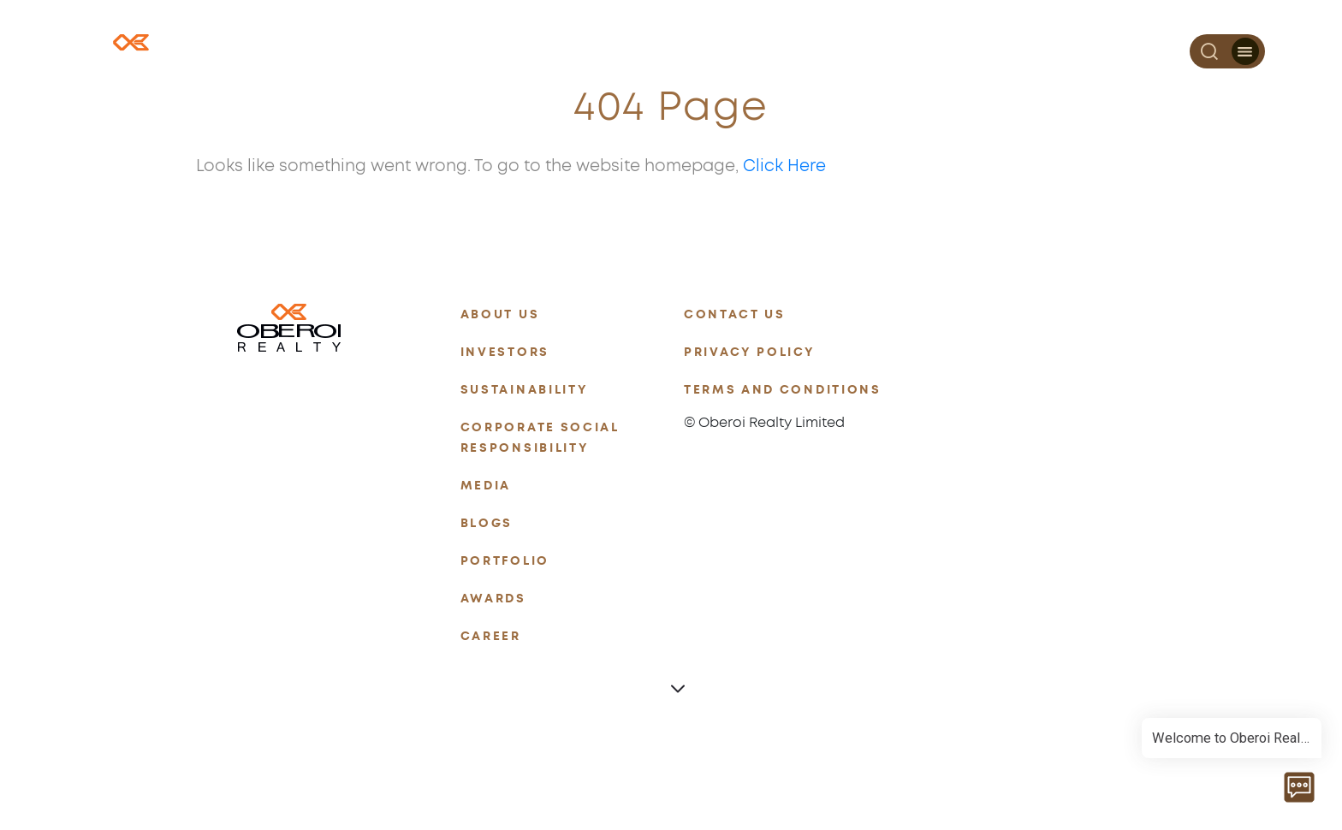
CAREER (490, 636)
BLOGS (486, 523)
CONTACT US (735, 314)
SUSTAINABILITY (524, 390)
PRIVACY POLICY (750, 352)
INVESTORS (504, 352)
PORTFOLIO (504, 561)
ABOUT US (499, 314)
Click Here (784, 166)
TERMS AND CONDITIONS (783, 390)
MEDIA (485, 485)
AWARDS (493, 598)
